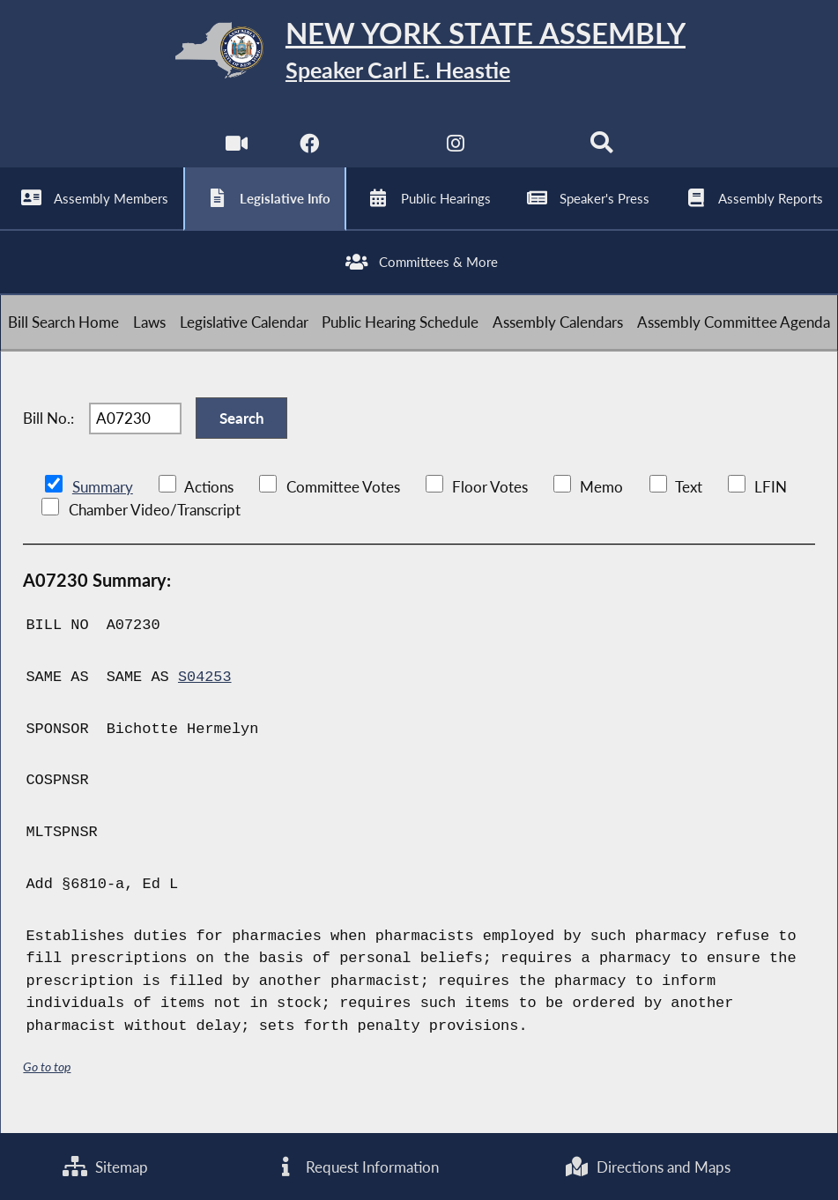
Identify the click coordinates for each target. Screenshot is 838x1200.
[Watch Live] (236, 150)
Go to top (46, 1077)
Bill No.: (48, 428)
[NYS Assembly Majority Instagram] (456, 150)
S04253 (205, 688)
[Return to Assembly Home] (419, 54)
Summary (102, 497)
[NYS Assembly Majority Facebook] (309, 150)
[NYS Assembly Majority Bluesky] (529, 150)
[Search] (602, 150)
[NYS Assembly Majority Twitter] (382, 150)
